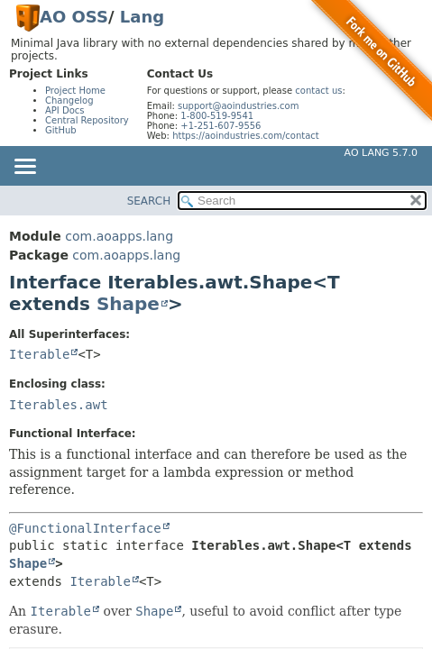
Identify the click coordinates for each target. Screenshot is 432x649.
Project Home (75, 91)
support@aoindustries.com (238, 106)
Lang (142, 16)
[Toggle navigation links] (24, 167)
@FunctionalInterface (85, 528)
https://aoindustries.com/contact (245, 136)
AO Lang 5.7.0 (381, 153)
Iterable (39, 354)
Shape (128, 304)
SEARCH (149, 201)
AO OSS (74, 16)
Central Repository (87, 120)
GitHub (61, 130)
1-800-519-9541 (216, 116)
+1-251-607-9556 (220, 126)
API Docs (65, 110)
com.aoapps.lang (119, 236)
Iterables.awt (58, 405)
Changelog (69, 100)
